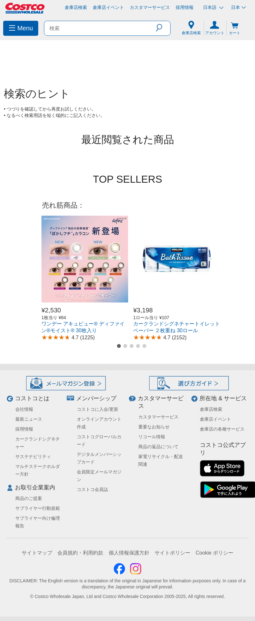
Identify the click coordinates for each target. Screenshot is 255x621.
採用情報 (184, 7)
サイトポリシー (172, 553)
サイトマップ (37, 553)
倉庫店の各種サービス (222, 429)
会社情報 (24, 409)
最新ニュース (28, 419)
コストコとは (32, 398)
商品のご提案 (28, 498)
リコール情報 (151, 436)
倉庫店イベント (108, 7)
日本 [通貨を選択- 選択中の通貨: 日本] (238, 7)
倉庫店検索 (76, 7)
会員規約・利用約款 (80, 553)
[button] (163, 27)
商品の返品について (158, 446)
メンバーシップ (96, 398)
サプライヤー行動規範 (37, 508)
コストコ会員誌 (92, 489)
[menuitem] (20, 28)
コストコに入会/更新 (97, 409)
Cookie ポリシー (214, 553)
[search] (100, 28)
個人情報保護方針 (129, 553)
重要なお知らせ (154, 426)
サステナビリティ (33, 456)
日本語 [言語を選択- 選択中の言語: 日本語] (213, 7)
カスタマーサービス (150, 7)
